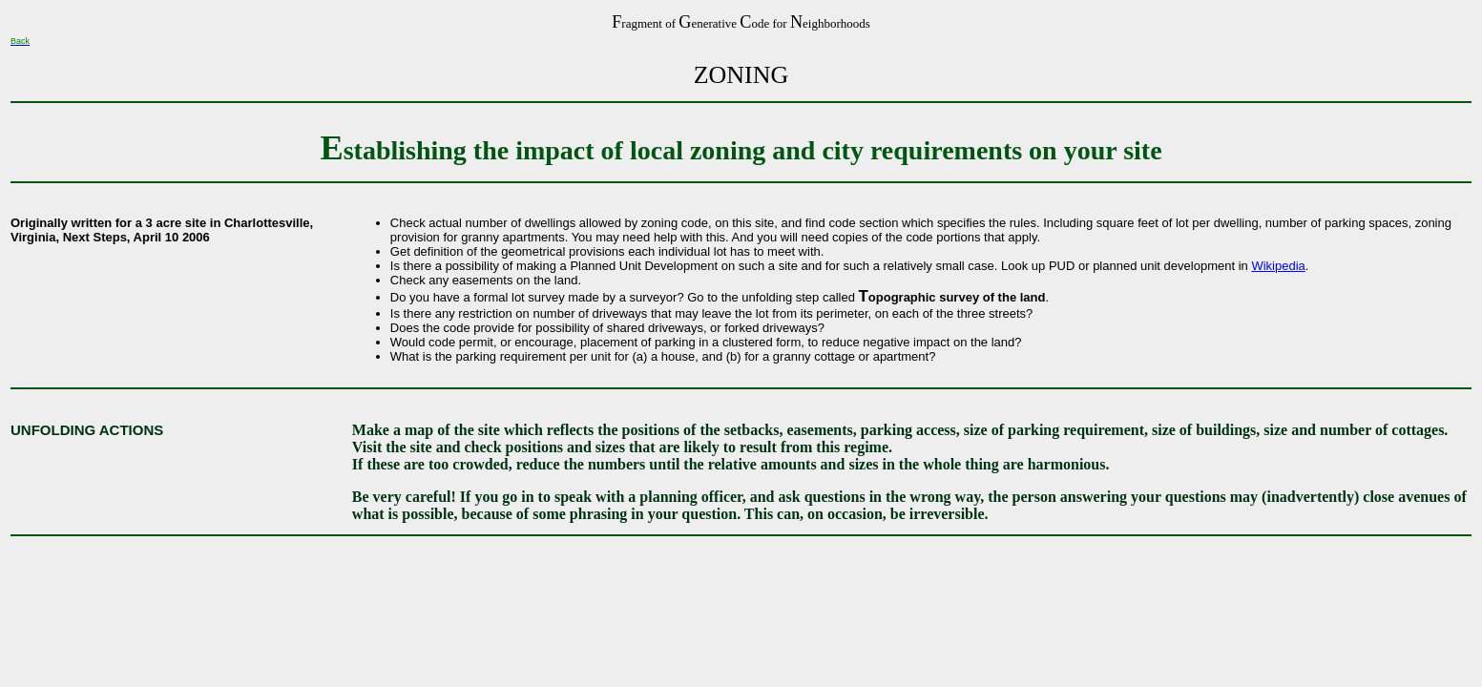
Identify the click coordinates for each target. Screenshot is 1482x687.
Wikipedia (1278, 266)
